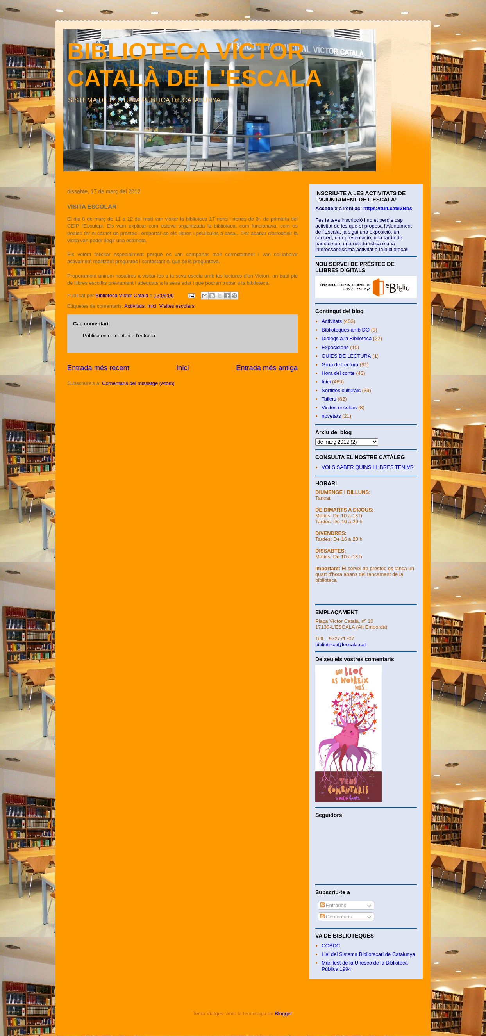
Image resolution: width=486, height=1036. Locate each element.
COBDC (331, 946)
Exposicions (335, 347)
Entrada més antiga (267, 368)
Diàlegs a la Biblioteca (347, 338)
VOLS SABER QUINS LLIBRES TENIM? (367, 467)
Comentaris (336, 917)
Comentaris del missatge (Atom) (138, 383)
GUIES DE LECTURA (346, 356)
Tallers (329, 399)
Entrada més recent (98, 368)
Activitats (134, 306)
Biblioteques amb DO (346, 330)
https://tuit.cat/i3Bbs (387, 208)
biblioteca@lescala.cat (340, 644)
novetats (331, 416)
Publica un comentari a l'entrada (119, 336)
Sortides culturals (341, 390)
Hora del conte (338, 373)
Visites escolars (177, 306)
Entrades (333, 905)
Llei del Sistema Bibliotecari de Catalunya (368, 954)
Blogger (283, 1013)
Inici (151, 306)
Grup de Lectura (340, 364)
